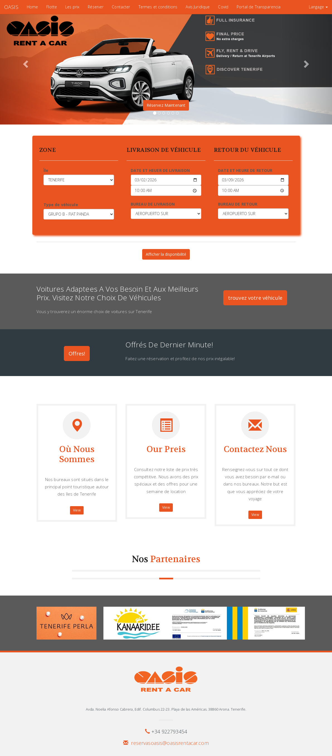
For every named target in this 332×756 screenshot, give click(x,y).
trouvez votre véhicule (255, 297)
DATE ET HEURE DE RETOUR (245, 170)
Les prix (72, 6)
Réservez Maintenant (166, 105)
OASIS (11, 7)
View (77, 510)
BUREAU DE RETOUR (237, 204)
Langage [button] (318, 6)
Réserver (95, 6)
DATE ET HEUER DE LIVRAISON (160, 170)
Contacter (121, 6)
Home (32, 6)
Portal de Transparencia (258, 6)
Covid (223, 6)
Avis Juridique (198, 6)
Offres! (77, 353)
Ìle (45, 170)
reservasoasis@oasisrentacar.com (170, 743)
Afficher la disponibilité (166, 254)
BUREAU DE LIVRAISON (153, 204)
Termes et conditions (158, 6)
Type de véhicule (60, 204)
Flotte (51, 6)
